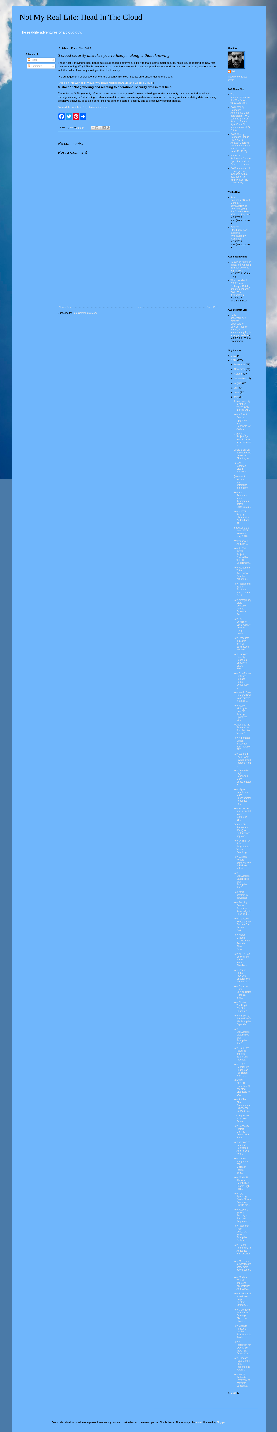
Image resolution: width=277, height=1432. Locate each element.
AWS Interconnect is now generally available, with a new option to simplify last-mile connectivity (240, 175)
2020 (234, 360)
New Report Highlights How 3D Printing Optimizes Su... (240, 712)
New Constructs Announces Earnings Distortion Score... (241, 1315)
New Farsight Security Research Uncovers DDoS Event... (240, 661)
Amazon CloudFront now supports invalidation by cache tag (239, 233)
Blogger (221, 1422)
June (237, 392)
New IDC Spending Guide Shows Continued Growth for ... (242, 1199)
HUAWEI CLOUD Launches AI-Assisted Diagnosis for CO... (241, 1087)
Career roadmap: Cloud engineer (240, 467)
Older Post (212, 307)
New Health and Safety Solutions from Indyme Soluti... (241, 589)
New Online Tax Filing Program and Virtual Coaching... (241, 846)
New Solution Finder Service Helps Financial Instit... (242, 992)
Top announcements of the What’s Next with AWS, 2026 (240, 98)
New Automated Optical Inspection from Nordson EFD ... (242, 743)
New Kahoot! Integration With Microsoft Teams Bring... (240, 1165)
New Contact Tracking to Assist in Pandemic (240, 1006)
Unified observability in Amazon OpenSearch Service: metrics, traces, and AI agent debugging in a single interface (241, 325)
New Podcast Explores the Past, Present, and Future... (241, 1364)
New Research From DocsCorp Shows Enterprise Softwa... (241, 1233)
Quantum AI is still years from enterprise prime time (240, 482)
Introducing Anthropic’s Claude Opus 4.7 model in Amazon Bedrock (241, 160)
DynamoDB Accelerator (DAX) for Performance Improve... (241, 830)
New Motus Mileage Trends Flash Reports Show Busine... (241, 942)
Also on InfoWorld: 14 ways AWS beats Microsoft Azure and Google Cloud (105, 82)
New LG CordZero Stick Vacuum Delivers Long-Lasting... (242, 626)
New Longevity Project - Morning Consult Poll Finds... (241, 1132)
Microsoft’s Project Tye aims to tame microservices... (242, 439)
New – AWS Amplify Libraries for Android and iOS (241, 517)
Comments (35, 66)
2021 (234, 355)
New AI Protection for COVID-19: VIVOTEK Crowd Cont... (242, 1348)
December (240, 364)
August (238, 383)
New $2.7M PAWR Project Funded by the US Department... (242, 555)
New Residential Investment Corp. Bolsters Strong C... (242, 1299)
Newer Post (65, 307)
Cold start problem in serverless (240, 895)
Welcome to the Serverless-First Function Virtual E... (242, 729)
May (236, 397)
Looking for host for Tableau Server (241, 1118)
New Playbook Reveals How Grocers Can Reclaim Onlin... (242, 924)
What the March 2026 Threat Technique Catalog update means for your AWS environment (240, 287)
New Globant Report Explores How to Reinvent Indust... (242, 863)
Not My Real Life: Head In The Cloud (81, 17)
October (238, 373)
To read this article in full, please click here (82, 107)
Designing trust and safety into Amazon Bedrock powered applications (241, 266)
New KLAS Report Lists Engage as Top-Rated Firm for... (241, 1070)
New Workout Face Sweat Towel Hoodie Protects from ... (242, 760)
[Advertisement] (138, 273)
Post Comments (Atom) (85, 313)
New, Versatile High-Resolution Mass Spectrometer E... (242, 777)
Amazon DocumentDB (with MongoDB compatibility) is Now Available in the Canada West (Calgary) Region (241, 206)
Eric (234, 71)
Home (139, 307)
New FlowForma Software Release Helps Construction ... (242, 680)
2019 (234, 1392)
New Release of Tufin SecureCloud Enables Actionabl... (241, 573)
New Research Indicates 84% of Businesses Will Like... (241, 644)
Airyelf (198, 1422)
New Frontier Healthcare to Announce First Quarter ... (242, 1251)
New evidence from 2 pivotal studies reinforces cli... (242, 814)
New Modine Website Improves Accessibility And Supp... (241, 1283)
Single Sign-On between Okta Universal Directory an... (242, 454)
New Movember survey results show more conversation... (242, 1267)
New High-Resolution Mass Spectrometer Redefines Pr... (242, 796)
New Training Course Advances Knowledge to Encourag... (242, 908)
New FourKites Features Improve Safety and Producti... (241, 1054)
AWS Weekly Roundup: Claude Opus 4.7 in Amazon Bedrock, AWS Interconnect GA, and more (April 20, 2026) (240, 143)
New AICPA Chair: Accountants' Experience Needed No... (242, 1105)
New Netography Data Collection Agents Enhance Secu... (242, 607)
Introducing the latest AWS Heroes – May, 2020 (241, 532)
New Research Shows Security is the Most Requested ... (242, 1215)
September (240, 378)
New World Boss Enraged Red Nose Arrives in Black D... (242, 696)
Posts (32, 60)
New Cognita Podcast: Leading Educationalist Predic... (242, 1332)
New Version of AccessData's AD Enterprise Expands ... (242, 1020)
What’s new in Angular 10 (240, 542)
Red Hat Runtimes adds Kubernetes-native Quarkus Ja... (242, 499)
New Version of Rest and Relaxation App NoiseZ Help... (241, 1148)
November (240, 369)
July (236, 388)
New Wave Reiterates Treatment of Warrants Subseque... (241, 1380)
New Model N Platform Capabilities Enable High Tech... (241, 1183)
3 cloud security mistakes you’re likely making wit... (241, 405)
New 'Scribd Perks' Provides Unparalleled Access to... (241, 976)
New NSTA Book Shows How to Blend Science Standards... (242, 960)
